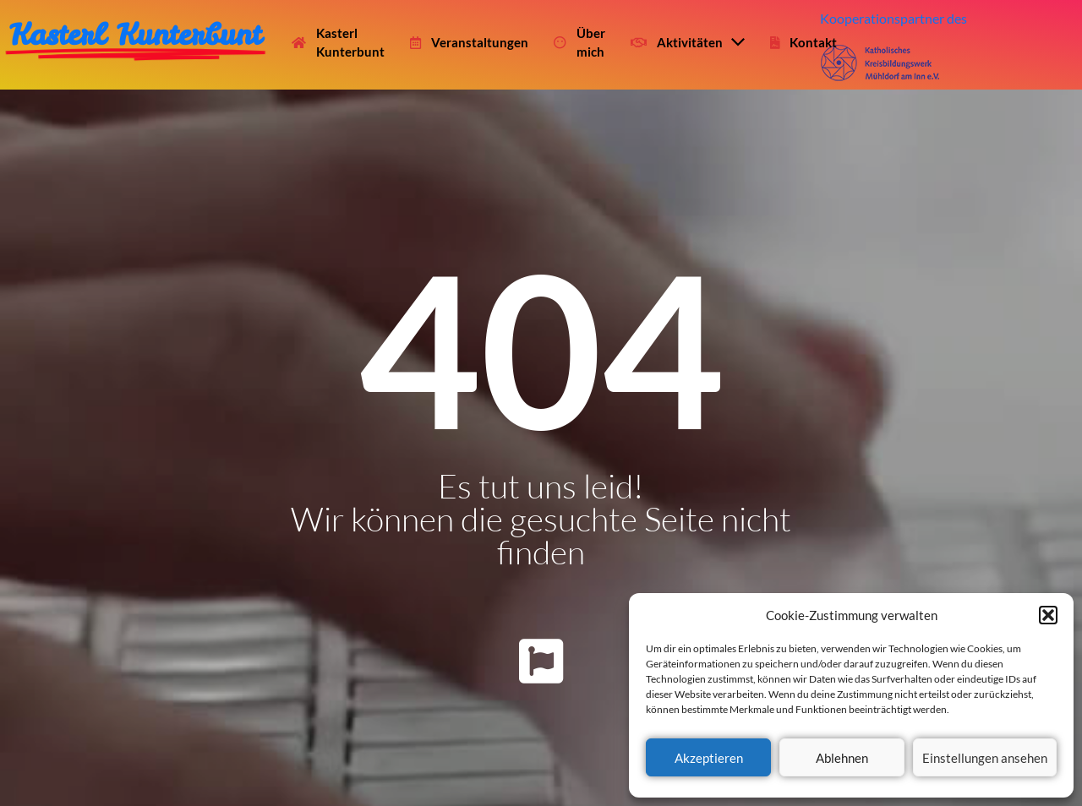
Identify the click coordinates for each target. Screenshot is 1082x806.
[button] (1048, 615)
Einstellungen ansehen (984, 757)
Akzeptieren (709, 757)
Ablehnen (842, 757)
